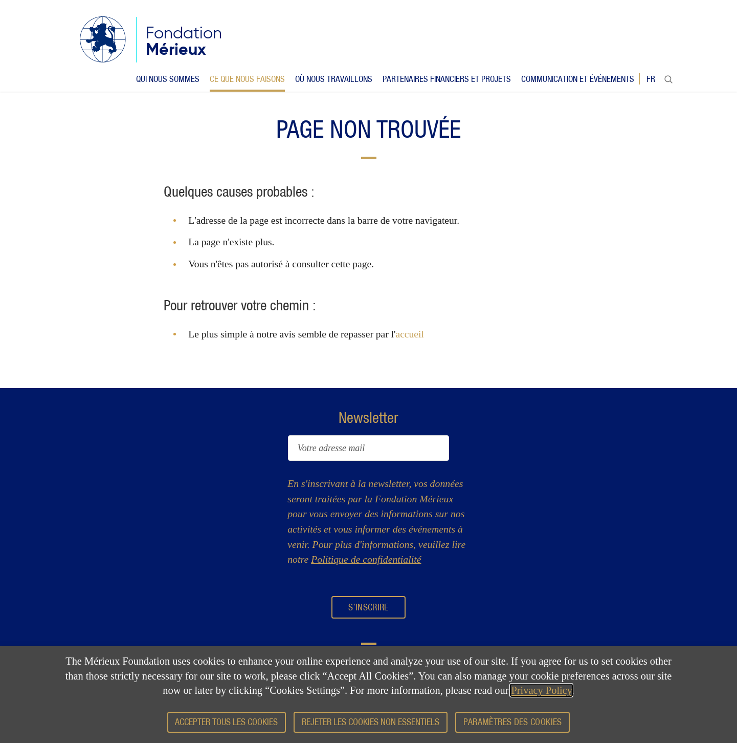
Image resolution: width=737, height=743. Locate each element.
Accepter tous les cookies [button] (226, 721)
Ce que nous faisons (247, 79)
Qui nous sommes (167, 79)
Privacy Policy (541, 690)
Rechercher (668, 81)
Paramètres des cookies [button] (512, 721)
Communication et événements (577, 79)
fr (651, 79)
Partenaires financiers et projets (447, 79)
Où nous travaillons (333, 79)
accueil (410, 334)
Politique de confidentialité (366, 559)
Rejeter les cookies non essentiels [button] (370, 721)
